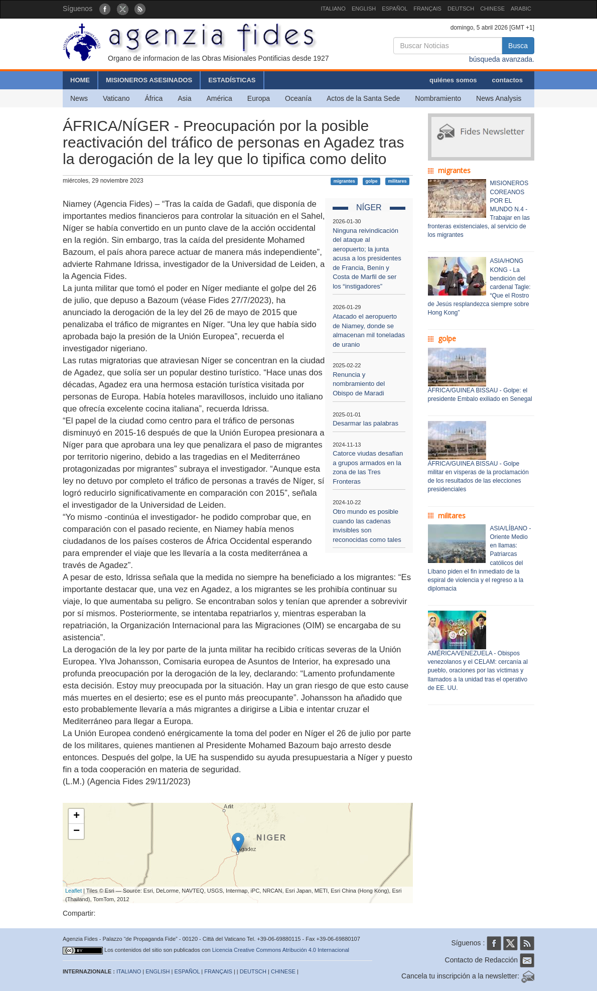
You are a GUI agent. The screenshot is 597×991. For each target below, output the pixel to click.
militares (397, 181)
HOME (80, 80)
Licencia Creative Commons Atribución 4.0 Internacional (280, 950)
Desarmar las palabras (365, 423)
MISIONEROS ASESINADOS (149, 80)
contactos (507, 80)
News (79, 98)
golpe (372, 181)
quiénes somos (453, 80)
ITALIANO (333, 9)
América (219, 98)
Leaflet (73, 891)
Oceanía (298, 98)
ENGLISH (364, 9)
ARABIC (521, 9)
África (153, 98)
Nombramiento (438, 98)
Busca (518, 46)
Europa (258, 98)
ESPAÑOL (394, 9)
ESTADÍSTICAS (231, 80)
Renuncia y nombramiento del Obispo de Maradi (359, 384)
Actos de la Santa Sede (363, 98)
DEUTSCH (460, 9)
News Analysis (498, 98)
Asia (184, 98)
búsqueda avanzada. (501, 59)
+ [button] (76, 816)
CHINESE (492, 9)
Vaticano (116, 98)
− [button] (76, 831)
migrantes (344, 181)
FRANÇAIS (427, 9)
